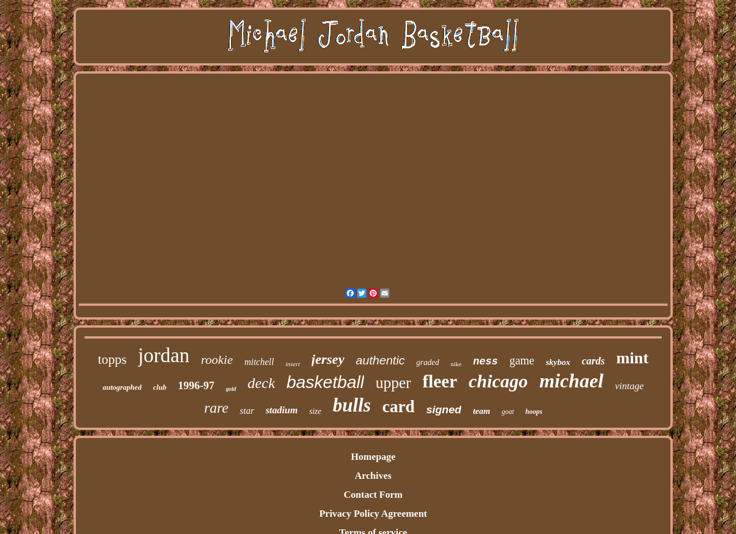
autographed (121, 387)
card (398, 406)
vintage (629, 386)
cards (593, 361)
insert (292, 363)
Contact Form (373, 494)
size (315, 411)
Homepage (373, 456)
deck (261, 383)
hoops (534, 412)
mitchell (259, 362)
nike (456, 363)
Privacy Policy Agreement (373, 513)
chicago (498, 381)
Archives (373, 475)
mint (632, 358)
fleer (440, 381)
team (481, 411)
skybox (558, 362)
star (247, 411)
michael (571, 380)
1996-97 (196, 385)
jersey (328, 359)
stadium (282, 410)
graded (427, 362)
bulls (352, 405)
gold (231, 389)
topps (112, 359)
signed (443, 410)
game (521, 360)
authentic (380, 360)
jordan (163, 355)
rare (216, 408)
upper (393, 382)
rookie (217, 359)
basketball (325, 381)
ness (485, 361)
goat (507, 412)
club (159, 387)
